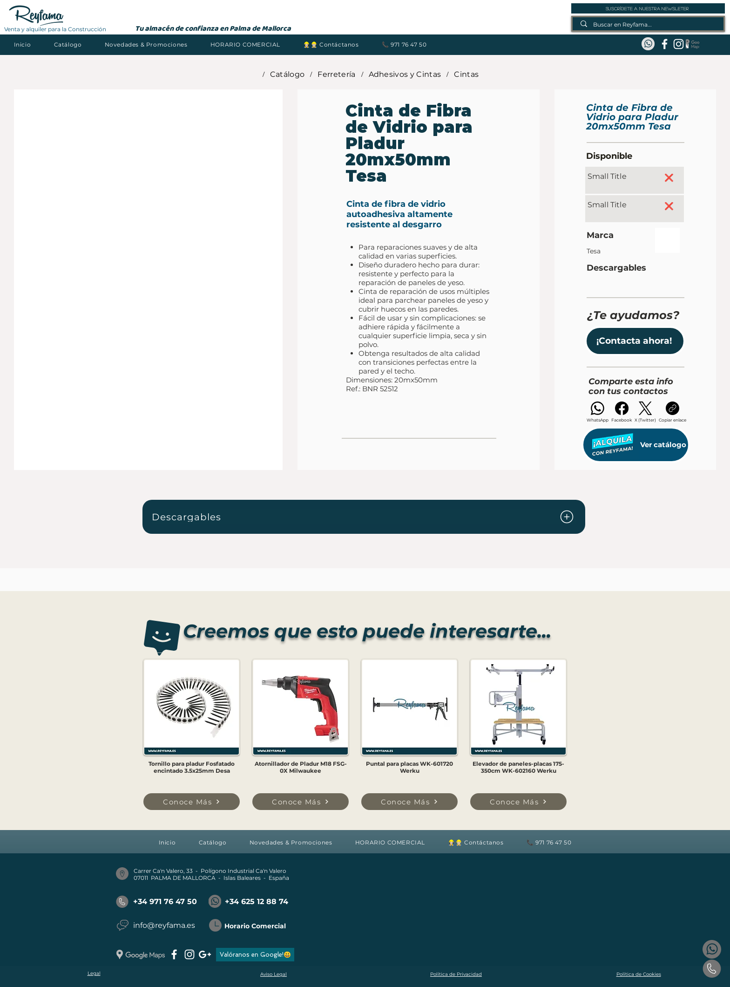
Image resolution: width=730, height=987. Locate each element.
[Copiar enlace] (672, 412)
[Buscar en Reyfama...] (648, 24)
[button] (67, 44)
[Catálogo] (287, 74)
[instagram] (678, 44)
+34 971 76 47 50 (165, 901)
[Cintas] (466, 74)
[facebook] (664, 44)
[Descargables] (363, 517)
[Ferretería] (336, 74)
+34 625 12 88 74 (256, 901)
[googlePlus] (204, 954)
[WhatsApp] (597, 412)
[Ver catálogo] (635, 445)
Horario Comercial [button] (255, 926)
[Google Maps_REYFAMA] (692, 44)
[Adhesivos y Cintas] (405, 74)
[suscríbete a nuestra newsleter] (648, 8)
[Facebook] (621, 412)
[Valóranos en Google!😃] (255, 954)
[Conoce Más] (191, 801)
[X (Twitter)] (645, 412)
